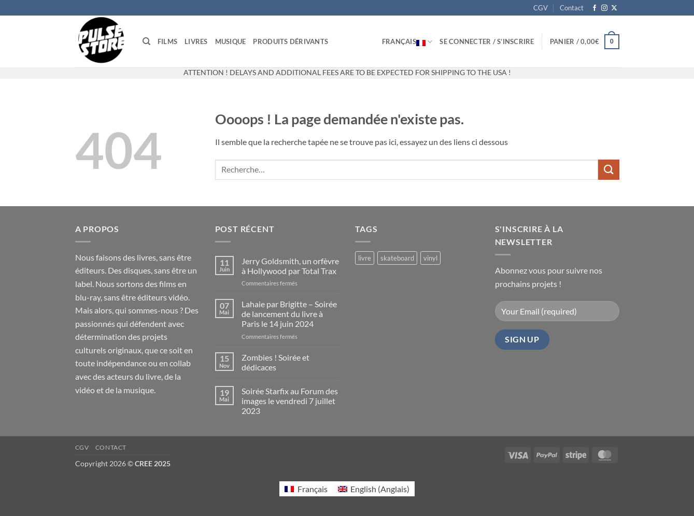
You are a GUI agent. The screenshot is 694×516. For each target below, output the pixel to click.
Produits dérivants (290, 41)
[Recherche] (146, 41)
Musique (230, 41)
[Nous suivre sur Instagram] (604, 8)
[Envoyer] (608, 170)
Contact (572, 8)
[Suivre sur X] (614, 8)
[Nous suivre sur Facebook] (594, 8)
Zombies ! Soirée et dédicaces (275, 362)
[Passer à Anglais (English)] (374, 488)
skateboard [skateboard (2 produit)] (397, 258)
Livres (196, 41)
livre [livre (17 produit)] (364, 258)
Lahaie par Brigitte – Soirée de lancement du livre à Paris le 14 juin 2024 (289, 313)
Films (167, 41)
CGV (540, 8)
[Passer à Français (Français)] (305, 488)
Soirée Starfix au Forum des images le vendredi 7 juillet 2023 (290, 400)
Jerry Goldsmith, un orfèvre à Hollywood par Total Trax (290, 266)
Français (407, 41)
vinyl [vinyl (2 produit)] (430, 258)
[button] (487, 41)
